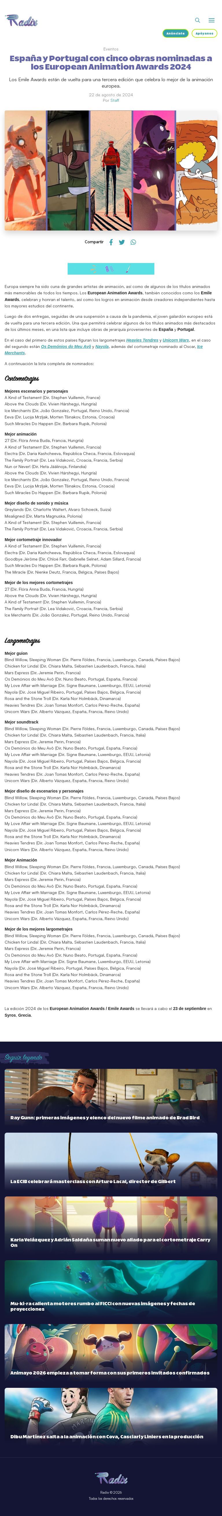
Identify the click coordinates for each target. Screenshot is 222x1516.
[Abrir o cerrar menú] (211, 20)
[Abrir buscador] (197, 20)
